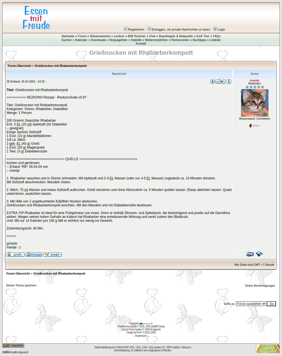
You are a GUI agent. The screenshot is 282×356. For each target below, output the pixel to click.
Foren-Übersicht (19, 65)
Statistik (136, 40)
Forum (82, 36)
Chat (152, 36)
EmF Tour (202, 36)
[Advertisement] (174, 17)
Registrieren (134, 29)
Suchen (66, 40)
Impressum (141, 335)
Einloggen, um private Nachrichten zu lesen (179, 29)
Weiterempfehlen (156, 40)
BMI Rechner (136, 36)
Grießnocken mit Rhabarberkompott (60, 65)
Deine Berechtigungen (260, 285)
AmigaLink (155, 329)
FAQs (217, 36)
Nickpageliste (118, 40)
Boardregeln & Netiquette (176, 36)
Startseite (67, 36)
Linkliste (215, 40)
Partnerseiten (180, 40)
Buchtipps (199, 40)
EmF (139, 332)
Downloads (98, 40)
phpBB (133, 326)
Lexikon (119, 36)
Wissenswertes (100, 36)
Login (219, 29)
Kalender (81, 40)
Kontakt (141, 43)
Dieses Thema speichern (21, 285)
